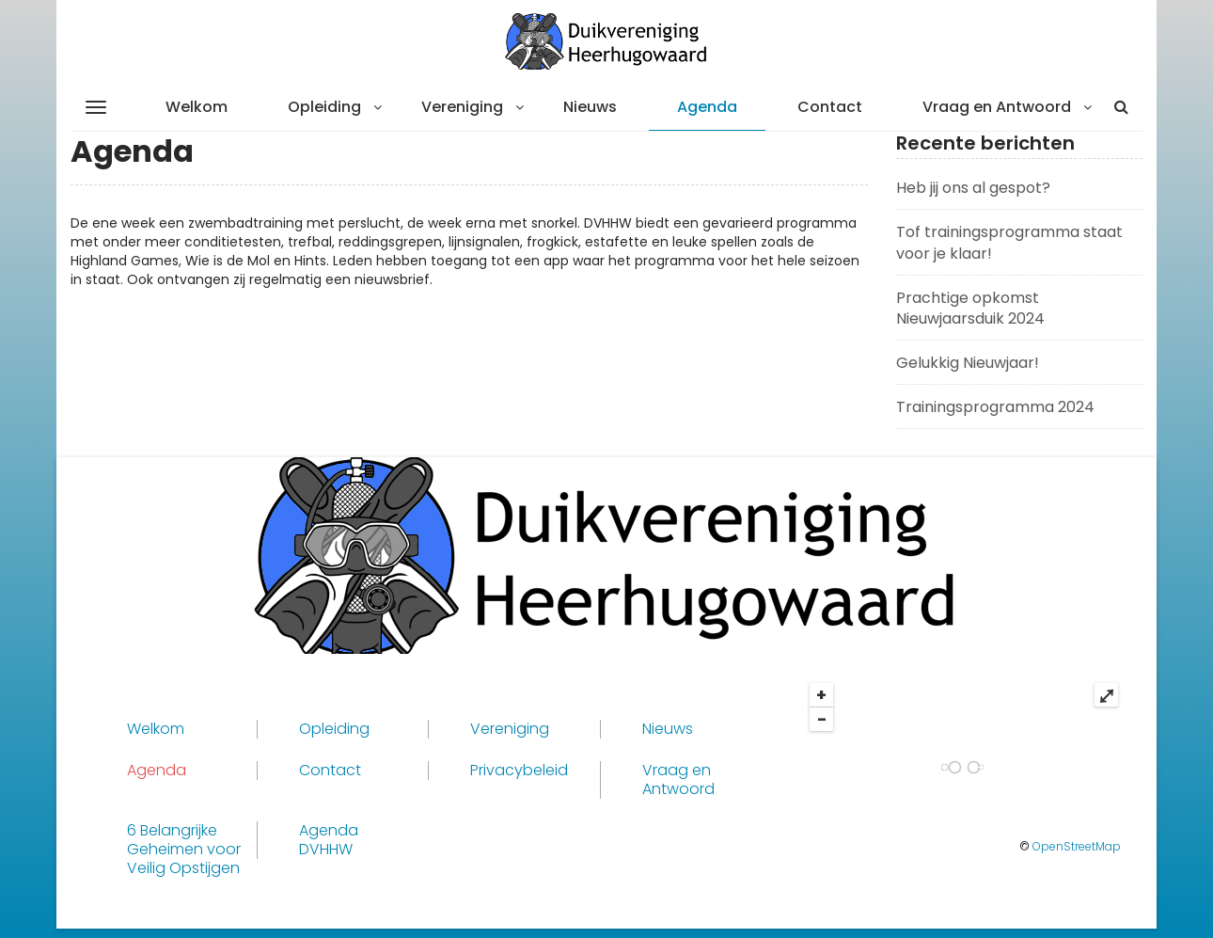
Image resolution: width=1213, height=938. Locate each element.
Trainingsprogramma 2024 (995, 407)
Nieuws (590, 107)
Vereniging (462, 107)
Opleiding (324, 107)
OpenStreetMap (1076, 846)
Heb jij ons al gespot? (973, 188)
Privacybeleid (519, 770)
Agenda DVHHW (328, 840)
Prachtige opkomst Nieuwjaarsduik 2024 (970, 308)
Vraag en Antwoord (996, 107)
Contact (829, 107)
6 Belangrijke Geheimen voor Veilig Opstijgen (184, 849)
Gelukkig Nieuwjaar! (967, 363)
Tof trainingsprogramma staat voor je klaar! (1009, 242)
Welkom (196, 107)
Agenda (707, 107)
